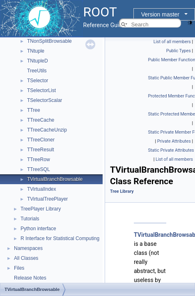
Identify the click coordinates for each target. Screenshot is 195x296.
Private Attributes (174, 141)
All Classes (26, 258)
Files (19, 268)
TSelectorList (41, 90)
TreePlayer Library (41, 209)
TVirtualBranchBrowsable (55, 179)
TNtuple (35, 51)
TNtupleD (37, 61)
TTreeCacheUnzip (47, 130)
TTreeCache (40, 120)
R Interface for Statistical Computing (60, 238)
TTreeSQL (38, 169)
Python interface (38, 228)
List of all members (172, 41)
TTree (33, 110)
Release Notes (30, 278)
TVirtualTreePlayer (47, 199)
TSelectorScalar (44, 100)
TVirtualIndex (41, 189)
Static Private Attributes (171, 150)
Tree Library (122, 191)
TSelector (37, 80)
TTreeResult (40, 150)
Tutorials (30, 219)
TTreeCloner (41, 140)
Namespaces (28, 248)
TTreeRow (38, 159)
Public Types (178, 50)
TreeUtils (37, 71)
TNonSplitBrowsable (49, 41)
